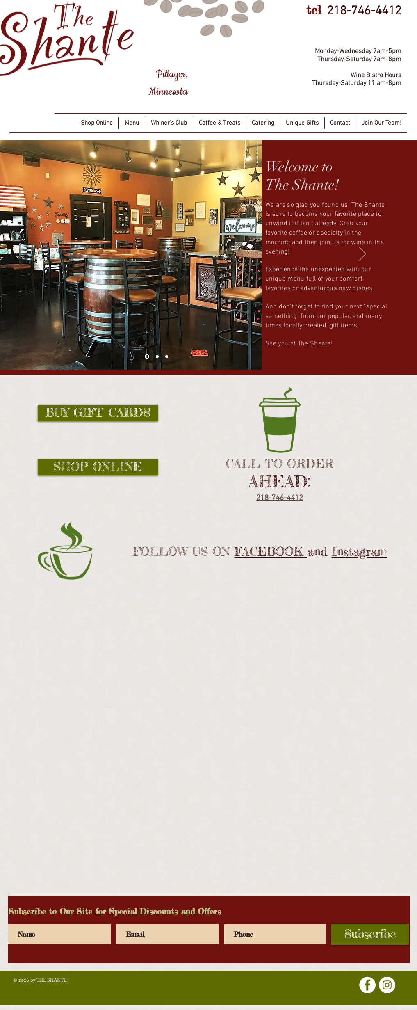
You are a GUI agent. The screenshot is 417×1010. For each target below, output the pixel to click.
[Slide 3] (166, 356)
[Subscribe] (370, 934)
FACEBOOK (271, 551)
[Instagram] (387, 985)
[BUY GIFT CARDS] (98, 413)
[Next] (362, 254)
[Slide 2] (157, 356)
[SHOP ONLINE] (98, 467)
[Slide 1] (147, 356)
